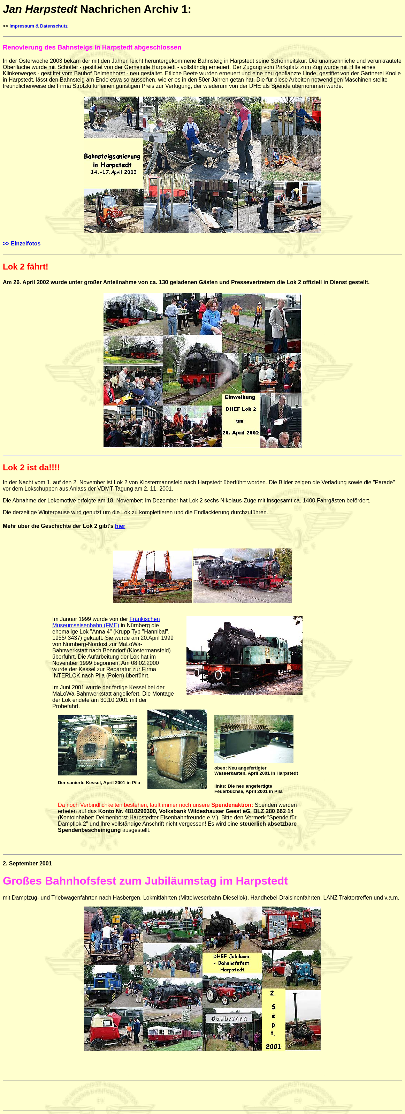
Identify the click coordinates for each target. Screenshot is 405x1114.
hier (120, 526)
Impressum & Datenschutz (38, 26)
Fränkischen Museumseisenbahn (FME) (106, 622)
